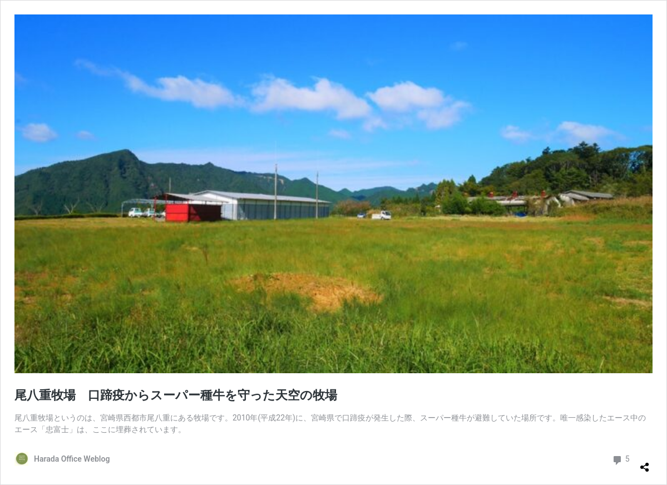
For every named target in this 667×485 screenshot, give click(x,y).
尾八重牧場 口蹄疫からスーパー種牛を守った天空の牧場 (175, 395)
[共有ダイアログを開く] (645, 463)
